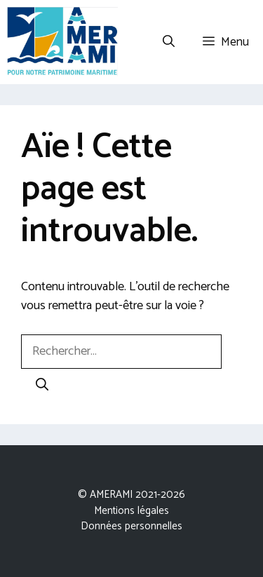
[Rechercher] (42, 386)
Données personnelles (131, 526)
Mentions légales (131, 511)
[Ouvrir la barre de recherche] (169, 42)
